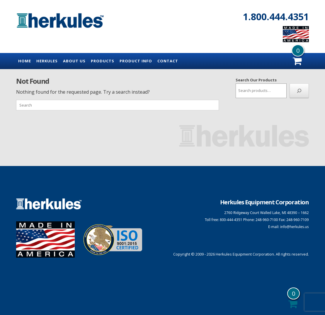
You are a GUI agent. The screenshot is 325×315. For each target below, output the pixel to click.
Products (102, 61)
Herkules (47, 61)
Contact (167, 61)
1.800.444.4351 (276, 16)
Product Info (136, 61)
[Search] (299, 90)
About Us (74, 61)
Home (24, 61)
